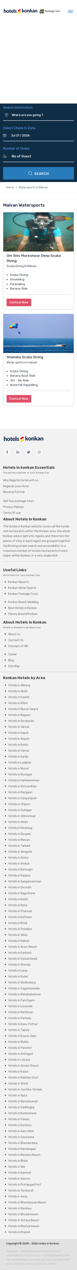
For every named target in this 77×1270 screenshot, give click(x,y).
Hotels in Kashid (18, 697)
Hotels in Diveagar (20, 774)
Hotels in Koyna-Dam (22, 1036)
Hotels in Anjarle (19, 739)
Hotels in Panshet (20, 1048)
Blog (11, 660)
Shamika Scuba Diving (25, 357)
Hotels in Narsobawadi (23, 1101)
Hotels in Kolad (18, 899)
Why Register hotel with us (20, 480)
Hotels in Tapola (18, 1030)
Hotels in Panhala (19, 1018)
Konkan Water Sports (22, 588)
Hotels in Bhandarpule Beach (27, 1202)
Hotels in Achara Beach (23, 1220)
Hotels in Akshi (18, 691)
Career (12, 654)
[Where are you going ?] (43, 115)
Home (10, 187)
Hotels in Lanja (18, 970)
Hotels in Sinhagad (20, 1054)
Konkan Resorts (18, 582)
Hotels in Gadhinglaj (21, 1107)
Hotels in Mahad (18, 941)
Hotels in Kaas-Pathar (23, 1024)
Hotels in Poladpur (20, 929)
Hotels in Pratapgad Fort (24, 1184)
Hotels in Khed (17, 923)
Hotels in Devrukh (19, 887)
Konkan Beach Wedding (23, 602)
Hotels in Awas (18, 1196)
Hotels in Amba (18, 857)
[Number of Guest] (41, 156)
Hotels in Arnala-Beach (23, 1065)
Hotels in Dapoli (18, 733)
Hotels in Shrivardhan (22, 786)
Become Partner (14, 492)
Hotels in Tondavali (20, 1190)
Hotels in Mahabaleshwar (24, 994)
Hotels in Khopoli (19, 1232)
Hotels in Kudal (18, 976)
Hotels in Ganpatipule (22, 798)
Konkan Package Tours (23, 594)
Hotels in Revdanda (21, 721)
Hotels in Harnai (18, 750)
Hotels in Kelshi (18, 745)
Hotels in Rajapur (19, 875)
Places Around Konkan (22, 614)
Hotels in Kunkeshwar (22, 1113)
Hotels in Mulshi (18, 1042)
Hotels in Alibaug (19, 685)
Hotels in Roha (17, 905)
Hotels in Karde (18, 756)
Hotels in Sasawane (21, 1137)
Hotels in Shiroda (19, 964)
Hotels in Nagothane (21, 893)
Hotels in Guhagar (20, 810)
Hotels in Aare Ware (21, 1131)
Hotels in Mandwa (19, 1208)
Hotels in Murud (18, 768)
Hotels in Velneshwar (22, 816)
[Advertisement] (38, 63)
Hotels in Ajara (17, 1095)
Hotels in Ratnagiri (20, 869)
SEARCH (38, 173)
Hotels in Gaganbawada (24, 988)
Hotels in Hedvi (18, 822)
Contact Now (18, 302)
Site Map (14, 666)
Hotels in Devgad (19, 834)
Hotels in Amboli (19, 863)
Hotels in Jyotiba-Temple (25, 1089)
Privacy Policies (13, 507)
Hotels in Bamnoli (19, 1172)
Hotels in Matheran (20, 1012)
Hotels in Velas (18, 935)
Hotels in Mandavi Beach (24, 1155)
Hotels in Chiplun (19, 804)
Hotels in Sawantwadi (22, 958)
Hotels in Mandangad (22, 1149)
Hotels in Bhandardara (23, 1143)
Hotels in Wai (16, 1167)
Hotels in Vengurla (20, 851)
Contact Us (15, 640)
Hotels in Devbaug (20, 828)
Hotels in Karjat (18, 1071)
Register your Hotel (16, 486)
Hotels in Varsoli (18, 727)
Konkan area (47, 531)
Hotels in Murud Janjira (23, 709)
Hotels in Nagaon (19, 715)
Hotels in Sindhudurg (22, 982)
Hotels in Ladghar (19, 762)
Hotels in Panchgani (21, 1000)
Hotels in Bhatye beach (23, 1226)
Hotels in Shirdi (18, 1083)
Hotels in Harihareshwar (24, 780)
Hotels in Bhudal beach (23, 1214)
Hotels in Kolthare (20, 917)
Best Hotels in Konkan (22, 608)
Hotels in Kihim (18, 703)
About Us (14, 634)
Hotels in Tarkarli (19, 846)
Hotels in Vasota (19, 1178)
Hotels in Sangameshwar (24, 881)
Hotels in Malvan (19, 840)
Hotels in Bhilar (18, 1161)
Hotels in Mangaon (20, 792)
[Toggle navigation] (70, 11)
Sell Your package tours (18, 501)
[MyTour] (18, 11)
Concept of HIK (18, 646)
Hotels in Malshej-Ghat (23, 1077)
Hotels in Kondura (19, 1125)
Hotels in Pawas (18, 1119)
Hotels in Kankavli (19, 953)
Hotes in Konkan (49, 1243)
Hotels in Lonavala (20, 1006)
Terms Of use (12, 513)
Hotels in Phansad (20, 911)
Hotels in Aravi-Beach (22, 947)
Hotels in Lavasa (19, 1060)
